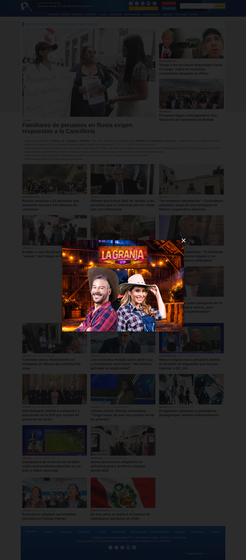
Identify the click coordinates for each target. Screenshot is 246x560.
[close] (183, 240)
